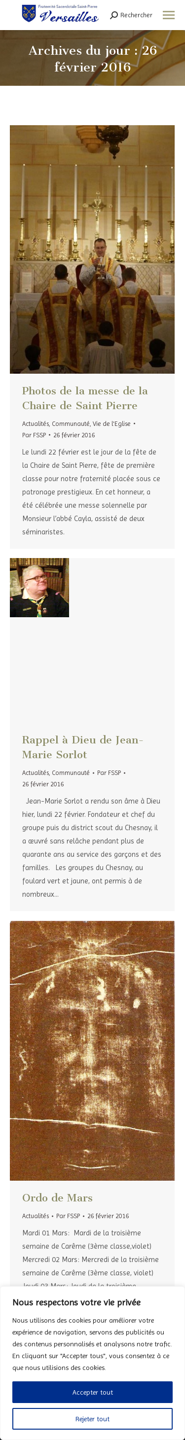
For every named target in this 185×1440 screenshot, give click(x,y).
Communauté (71, 423)
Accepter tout (93, 1392)
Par (34, 435)
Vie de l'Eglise (112, 423)
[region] (92, 1363)
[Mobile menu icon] (168, 15)
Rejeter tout (92, 1419)
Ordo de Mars (57, 1198)
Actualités (35, 423)
